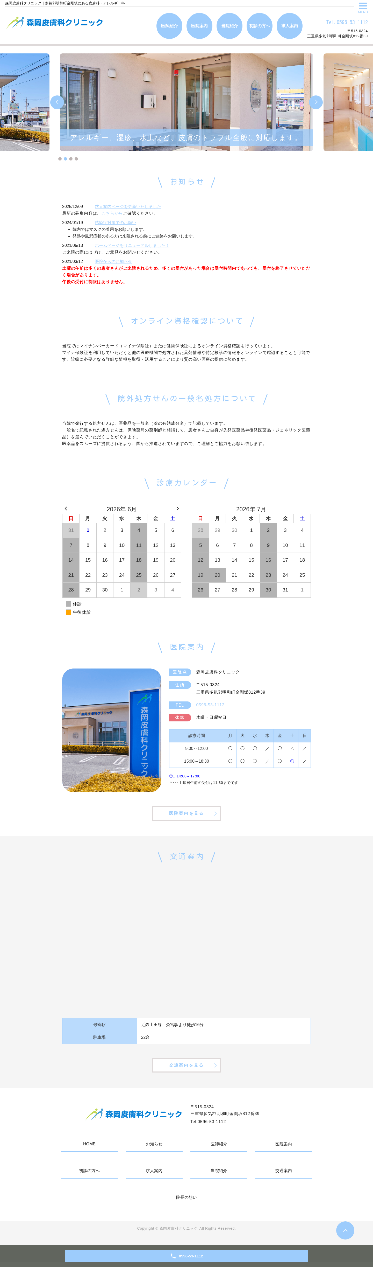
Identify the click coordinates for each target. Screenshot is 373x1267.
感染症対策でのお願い (115, 222)
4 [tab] (76, 159)
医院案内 (199, 26)
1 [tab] (60, 159)
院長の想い (186, 1203)
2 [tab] (65, 159)
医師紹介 (169, 26)
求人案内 (289, 26)
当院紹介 (229, 26)
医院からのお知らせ (113, 261)
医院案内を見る (186, 815)
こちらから (112, 213)
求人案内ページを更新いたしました (128, 206)
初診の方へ (259, 26)
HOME (89, 1149)
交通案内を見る (186, 1070)
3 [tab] (71, 159)
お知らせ (154, 1149)
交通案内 (283, 1176)
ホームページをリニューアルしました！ (132, 245)
